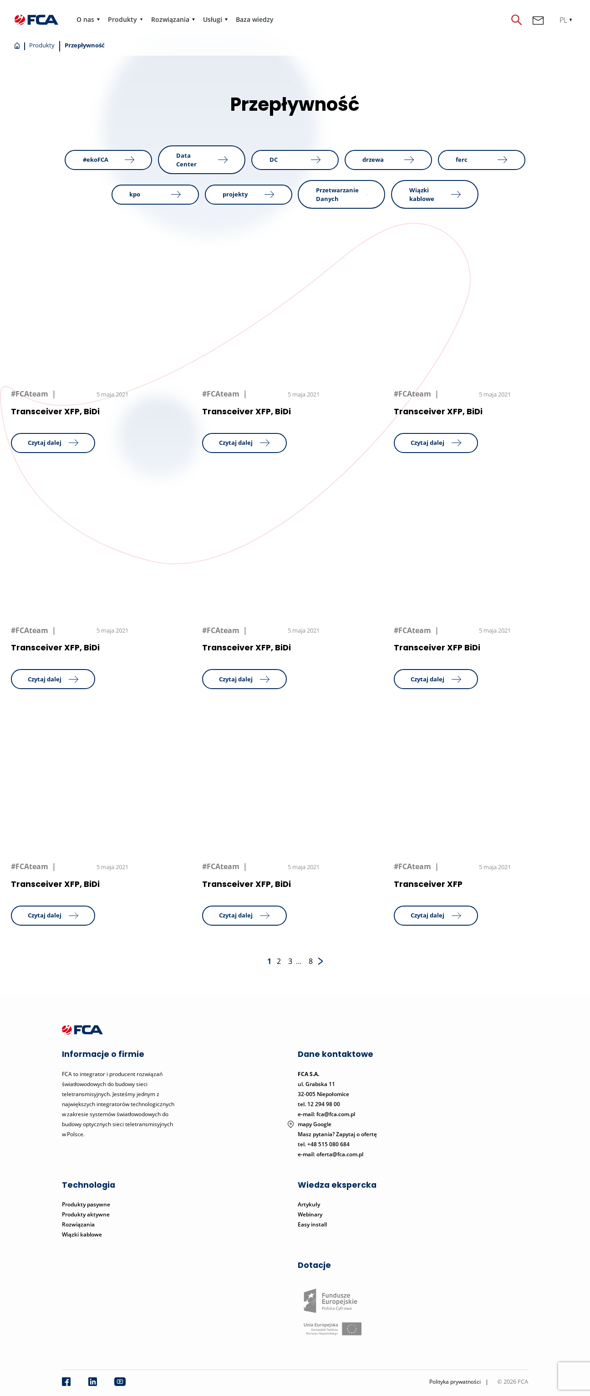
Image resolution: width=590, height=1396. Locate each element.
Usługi (212, 19)
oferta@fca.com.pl (339, 1154)
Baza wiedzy (255, 19)
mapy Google (314, 1124)
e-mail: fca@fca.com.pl (326, 1114)
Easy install (312, 1224)
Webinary (310, 1214)
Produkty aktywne (86, 1214)
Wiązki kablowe (82, 1234)
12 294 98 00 (323, 1104)
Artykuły (309, 1204)
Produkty (122, 19)
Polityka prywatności (455, 1382)
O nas (85, 19)
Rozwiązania (170, 19)
